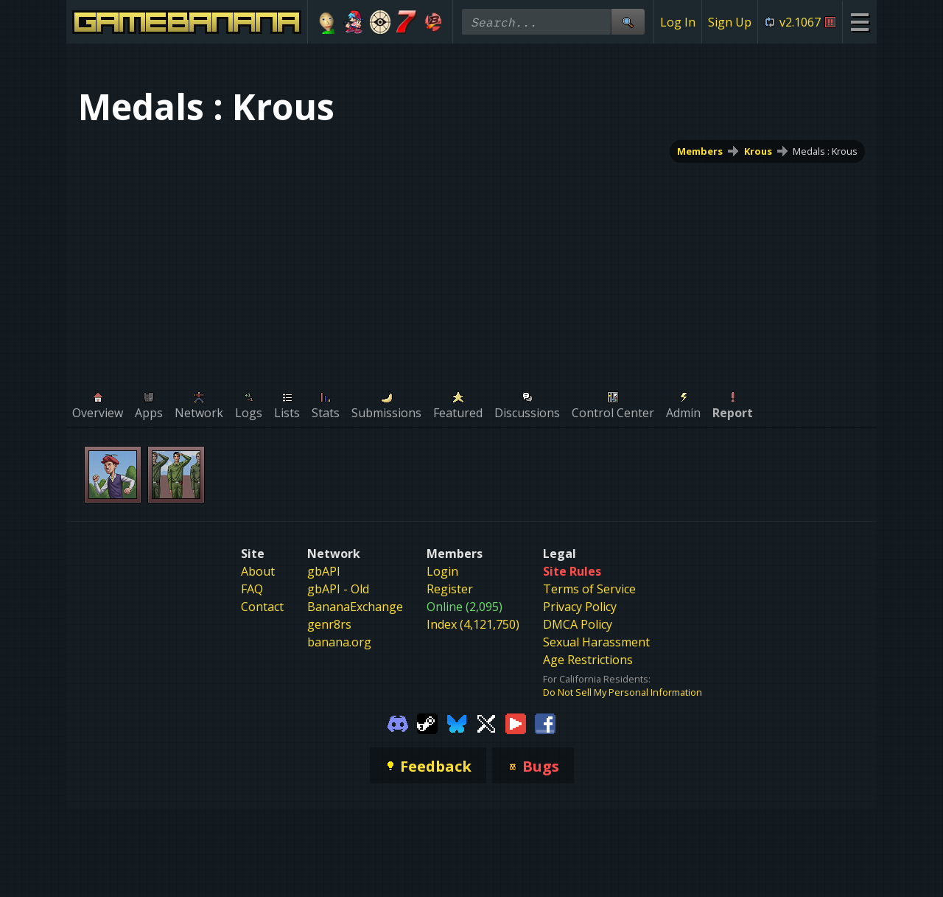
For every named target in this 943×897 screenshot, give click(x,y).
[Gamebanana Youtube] (515, 722)
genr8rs (329, 624)
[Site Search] (628, 22)
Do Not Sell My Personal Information (622, 692)
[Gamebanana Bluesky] (457, 722)
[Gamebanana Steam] (427, 722)
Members (700, 151)
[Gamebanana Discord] (398, 722)
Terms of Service (589, 589)
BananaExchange (355, 606)
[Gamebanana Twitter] (486, 722)
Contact (262, 606)
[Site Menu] (859, 21)
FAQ (252, 589)
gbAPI (323, 571)
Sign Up (729, 22)
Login (442, 571)
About (258, 571)
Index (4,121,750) (473, 624)
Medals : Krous (825, 151)
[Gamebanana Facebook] (545, 722)
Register (450, 589)
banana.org (339, 642)
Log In (677, 22)
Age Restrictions (588, 660)
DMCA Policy (577, 624)
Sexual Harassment (596, 642)
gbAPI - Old (338, 589)
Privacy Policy (580, 606)
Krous (758, 151)
